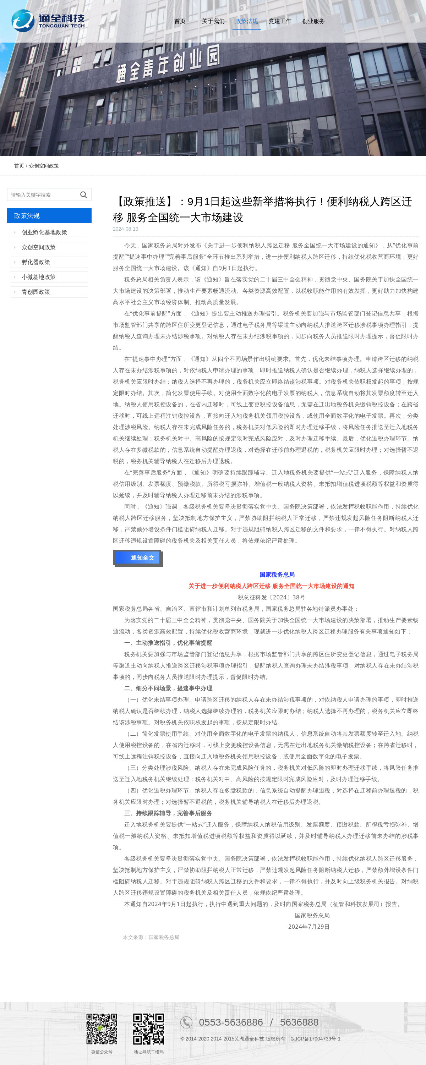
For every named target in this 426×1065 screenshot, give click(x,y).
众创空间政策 (44, 166)
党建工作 (280, 21)
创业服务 (313, 21)
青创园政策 (36, 292)
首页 (180, 21)
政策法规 (246, 21)
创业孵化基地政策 (44, 232)
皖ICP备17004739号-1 (315, 1039)
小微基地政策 (39, 277)
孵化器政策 (36, 262)
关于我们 (213, 21)
